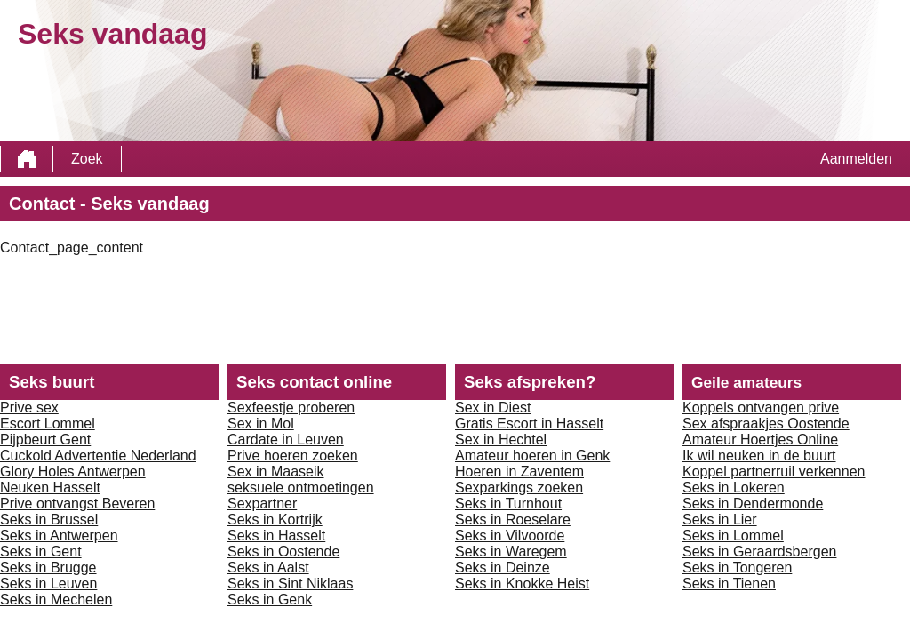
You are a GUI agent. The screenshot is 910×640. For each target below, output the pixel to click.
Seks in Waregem (511, 551)
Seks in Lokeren (733, 487)
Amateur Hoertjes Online (760, 439)
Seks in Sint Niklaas (290, 583)
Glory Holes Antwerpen (73, 471)
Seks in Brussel (49, 519)
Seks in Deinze (502, 567)
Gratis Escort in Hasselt (529, 423)
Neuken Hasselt (50, 487)
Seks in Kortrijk (275, 519)
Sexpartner (262, 503)
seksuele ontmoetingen (301, 487)
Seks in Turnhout (508, 503)
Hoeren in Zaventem (519, 471)
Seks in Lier (719, 519)
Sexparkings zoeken (519, 487)
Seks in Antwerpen (59, 535)
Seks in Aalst (268, 567)
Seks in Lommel (733, 535)
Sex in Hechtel (501, 439)
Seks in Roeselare (513, 519)
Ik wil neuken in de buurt (759, 455)
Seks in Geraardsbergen (759, 551)
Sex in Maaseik (276, 471)
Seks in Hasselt (276, 535)
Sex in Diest (493, 407)
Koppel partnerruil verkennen (773, 471)
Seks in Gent (41, 551)
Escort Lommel (47, 423)
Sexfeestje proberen (291, 407)
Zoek (87, 158)
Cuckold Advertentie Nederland (98, 455)
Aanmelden (856, 158)
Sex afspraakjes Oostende (766, 423)
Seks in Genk (270, 599)
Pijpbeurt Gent (45, 439)
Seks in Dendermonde (752, 503)
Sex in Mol (261, 423)
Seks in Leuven (48, 583)
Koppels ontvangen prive (760, 407)
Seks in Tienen (729, 583)
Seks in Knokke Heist (522, 583)
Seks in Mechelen (56, 599)
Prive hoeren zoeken (293, 455)
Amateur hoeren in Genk (532, 455)
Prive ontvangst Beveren (77, 503)
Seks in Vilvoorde (509, 535)
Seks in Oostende (283, 551)
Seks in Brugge (48, 567)
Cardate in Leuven (286, 439)
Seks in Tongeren (737, 567)
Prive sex (29, 407)
